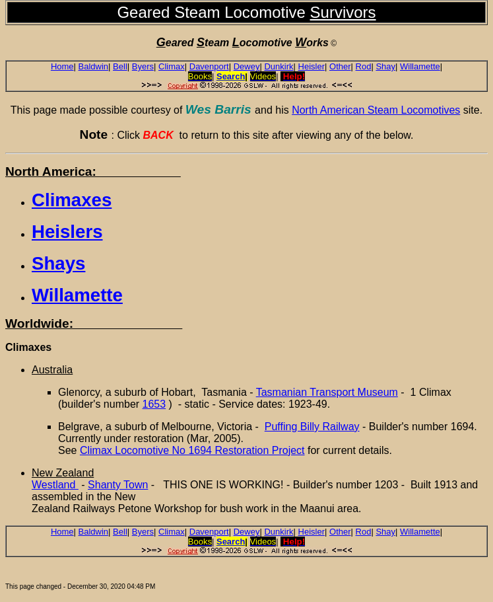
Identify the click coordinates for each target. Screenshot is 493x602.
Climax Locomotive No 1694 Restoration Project (192, 450)
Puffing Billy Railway (312, 426)
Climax (171, 66)
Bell (120, 66)
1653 (154, 404)
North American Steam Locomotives (376, 110)
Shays (58, 263)
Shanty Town (118, 484)
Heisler (311, 66)
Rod (364, 66)
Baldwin (94, 66)
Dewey (247, 66)
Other (340, 66)
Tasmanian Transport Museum (327, 392)
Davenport (209, 66)
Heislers (67, 231)
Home (62, 66)
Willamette (420, 66)
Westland (55, 484)
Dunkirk (278, 66)
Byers (143, 66)
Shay (385, 66)
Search (230, 76)
